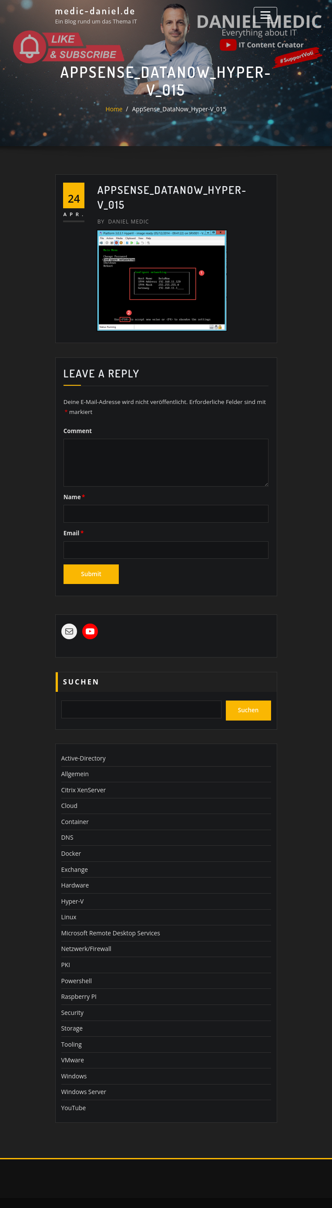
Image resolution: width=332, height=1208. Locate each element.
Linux (68, 904)
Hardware (74, 873)
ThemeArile (248, 1191)
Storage (71, 1010)
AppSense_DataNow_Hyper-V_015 (178, 109)
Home (117, 109)
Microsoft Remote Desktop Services (107, 919)
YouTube (72, 1087)
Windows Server (82, 1072)
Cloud (69, 797)
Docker (70, 843)
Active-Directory (82, 751)
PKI (65, 950)
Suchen (81, 677)
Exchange (74, 858)
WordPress (162, 1191)
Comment (77, 429)
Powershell (75, 965)
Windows (73, 1057)
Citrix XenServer (82, 781)
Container (74, 812)
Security (71, 995)
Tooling (70, 1026)
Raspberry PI (78, 980)
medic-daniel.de (93, 10)
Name (73, 495)
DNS (67, 827)
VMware (72, 1041)
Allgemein (74, 766)
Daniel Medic (122, 221)
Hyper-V (72, 888)
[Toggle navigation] (266, 14)
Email (73, 531)
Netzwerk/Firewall (85, 934)
